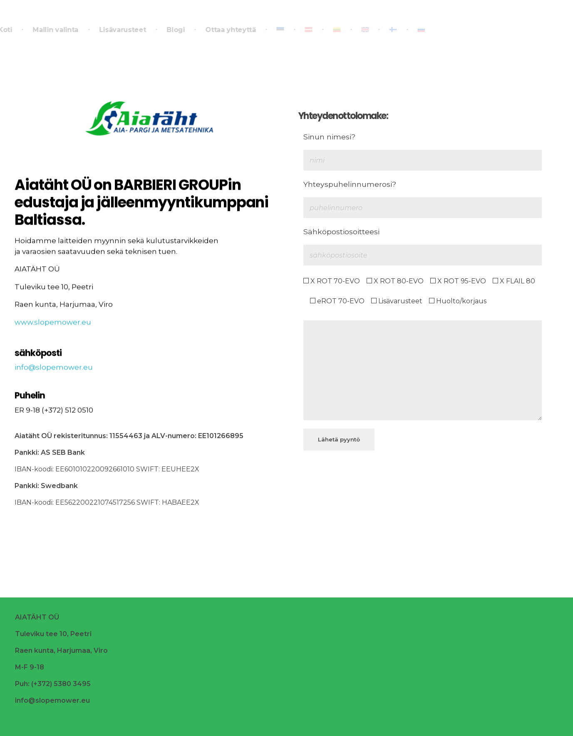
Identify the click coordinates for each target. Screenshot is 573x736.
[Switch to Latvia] (307, 30)
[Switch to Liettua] (335, 30)
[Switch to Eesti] (279, 30)
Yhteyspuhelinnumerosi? (349, 184)
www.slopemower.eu (53, 326)
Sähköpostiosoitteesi (341, 231)
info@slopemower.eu (54, 372)
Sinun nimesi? (329, 136)
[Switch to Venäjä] (414, 30)
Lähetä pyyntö (339, 439)
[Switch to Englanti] (364, 30)
